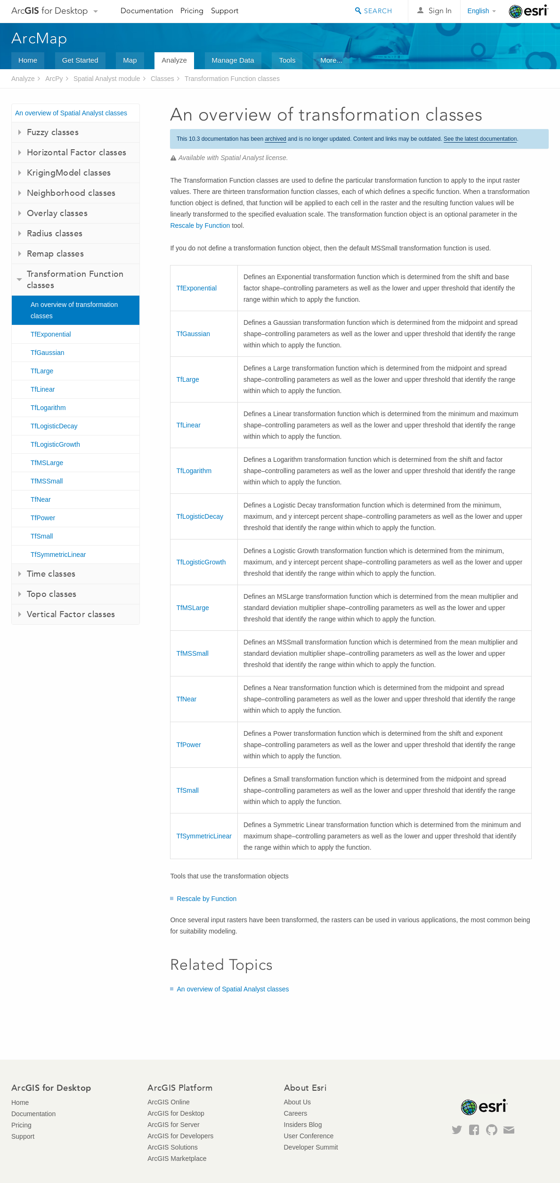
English (478, 11)
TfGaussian (48, 352)
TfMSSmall (47, 481)
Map (130, 60)
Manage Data (233, 60)
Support (224, 10)
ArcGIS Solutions (172, 1147)
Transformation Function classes (232, 78)
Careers (296, 1113)
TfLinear (43, 389)
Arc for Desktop (49, 10)
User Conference (309, 1136)
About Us (297, 1102)
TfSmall (42, 536)
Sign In (440, 10)
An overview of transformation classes (74, 310)
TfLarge (42, 371)
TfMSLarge (47, 463)
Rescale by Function (200, 225)
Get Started (80, 60)
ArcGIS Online (168, 1102)
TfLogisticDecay (54, 426)
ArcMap (39, 38)
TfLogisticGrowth (55, 444)
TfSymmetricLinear (58, 554)
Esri (529, 11)
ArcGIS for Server (173, 1124)
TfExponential (51, 334)
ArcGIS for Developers (180, 1136)
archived (275, 139)
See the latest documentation (480, 139)
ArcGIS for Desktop (175, 1113)
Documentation (147, 10)
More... (331, 60)
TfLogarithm (48, 407)
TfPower (43, 518)
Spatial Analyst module (106, 78)
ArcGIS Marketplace (176, 1158)
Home (27, 60)
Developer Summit (311, 1147)
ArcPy (54, 78)
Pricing (191, 10)
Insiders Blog (303, 1124)
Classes (162, 78)
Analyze (174, 60)
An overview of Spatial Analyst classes (71, 113)
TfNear (41, 499)
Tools (287, 60)
